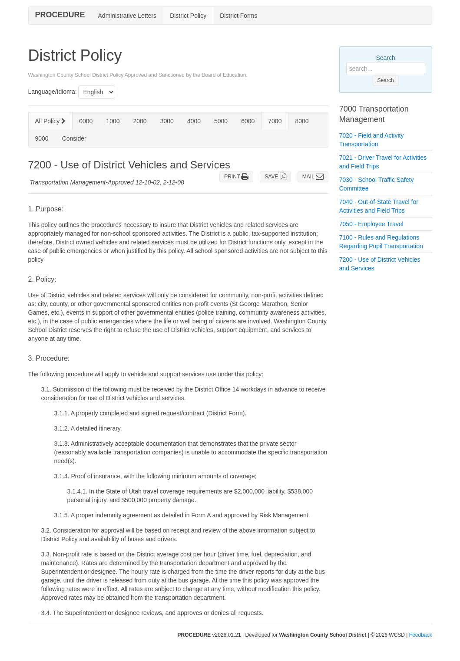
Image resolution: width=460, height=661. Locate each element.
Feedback (420, 635)
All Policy (50, 121)
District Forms (238, 15)
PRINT (236, 177)
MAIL (313, 177)
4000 (194, 121)
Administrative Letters (127, 15)
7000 (274, 121)
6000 (248, 121)
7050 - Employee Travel (371, 223)
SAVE (275, 177)
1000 (112, 121)
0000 (86, 121)
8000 (301, 121)
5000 (221, 121)
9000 (42, 138)
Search (385, 57)
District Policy (188, 15)
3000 (167, 121)
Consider (74, 138)
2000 (140, 121)
